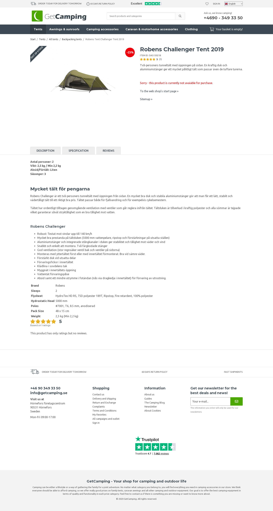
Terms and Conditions (104, 410)
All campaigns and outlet (105, 418)
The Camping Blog (154, 402)
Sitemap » (146, 99)
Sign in (216, 4)
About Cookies (152, 410)
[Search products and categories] (141, 16)
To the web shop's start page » (159, 91)
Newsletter (150, 406)
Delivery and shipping (104, 398)
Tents (38, 29)
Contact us (98, 394)
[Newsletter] (236, 401)
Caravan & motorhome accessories (152, 29)
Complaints (98, 406)
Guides (148, 398)
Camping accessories (102, 29)
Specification (78, 150)
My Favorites (99, 414)
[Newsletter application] (210, 401)
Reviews (108, 150)
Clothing (191, 29)
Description (45, 150)
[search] (180, 16)
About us (149, 394)
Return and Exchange (104, 402)
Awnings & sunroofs (64, 29)
